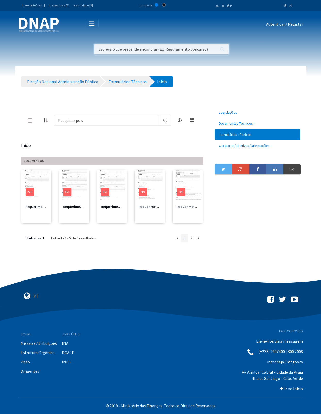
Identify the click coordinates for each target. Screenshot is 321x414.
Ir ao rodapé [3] (83, 5)
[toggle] (38, 120)
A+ (229, 6)
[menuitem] (257, 112)
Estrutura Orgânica (37, 352)
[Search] (106, 120)
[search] (165, 120)
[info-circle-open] (179, 120)
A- (217, 6)
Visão (25, 361)
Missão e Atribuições (39, 343)
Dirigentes (30, 371)
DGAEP (68, 352)
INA (65, 343)
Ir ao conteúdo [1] (33, 5)
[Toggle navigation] (66, 25)
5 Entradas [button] (35, 238)
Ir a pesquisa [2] (59, 5)
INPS (66, 361)
